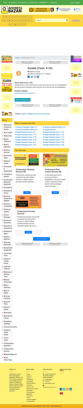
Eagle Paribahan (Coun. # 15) (25, 137)
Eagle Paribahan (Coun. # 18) (25, 140)
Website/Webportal (10, 354)
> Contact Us (29, 385)
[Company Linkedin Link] (38, 76)
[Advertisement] (41, 41)
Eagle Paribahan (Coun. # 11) (25, 135)
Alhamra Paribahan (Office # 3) (26, 130)
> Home (28, 374)
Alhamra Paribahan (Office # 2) (54, 127)
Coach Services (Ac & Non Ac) (25, 93)
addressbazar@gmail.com (49, 387)
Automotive (8, 136)
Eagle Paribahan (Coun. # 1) (25, 132)
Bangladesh (43, 2)
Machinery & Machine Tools (8, 274)
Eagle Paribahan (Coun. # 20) (53, 142)
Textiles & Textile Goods (7, 332)
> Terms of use (30, 387)
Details (27, 192)
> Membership (29, 379)
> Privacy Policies (30, 401)
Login (72, 2)
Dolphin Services (49, 130)
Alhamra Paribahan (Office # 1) (26, 127)
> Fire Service (29, 396)
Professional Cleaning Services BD (25, 170)
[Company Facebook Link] (29, 76)
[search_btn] (67, 20)
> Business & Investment (32, 388)
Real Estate (7, 313)
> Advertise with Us (31, 383)
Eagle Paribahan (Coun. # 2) (25, 142)
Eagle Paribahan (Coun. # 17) (53, 137)
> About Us (29, 376)
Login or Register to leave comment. (35, 113)
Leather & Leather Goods (7, 261)
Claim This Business (22, 100)
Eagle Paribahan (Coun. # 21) (25, 145)
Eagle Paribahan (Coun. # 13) (53, 135)
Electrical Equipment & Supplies (8, 198)
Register (78, 2)
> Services (28, 378)
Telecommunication (10, 327)
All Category (13, 2)
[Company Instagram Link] (35, 76)
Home (5, 2)
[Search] (50, 20)
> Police (28, 397)
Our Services (23, 2)
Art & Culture (8, 132)
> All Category (29, 381)
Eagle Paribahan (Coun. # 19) (53, 140)
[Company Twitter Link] (32, 76)
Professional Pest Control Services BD (53, 170)
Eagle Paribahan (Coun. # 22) (53, 145)
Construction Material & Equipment (8, 182)
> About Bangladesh (31, 399)
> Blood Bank (29, 390)
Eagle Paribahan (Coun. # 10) (53, 132)
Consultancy (8, 187)
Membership (33, 2)
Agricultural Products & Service (7, 127)
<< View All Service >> (41, 239)
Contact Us (53, 2)
